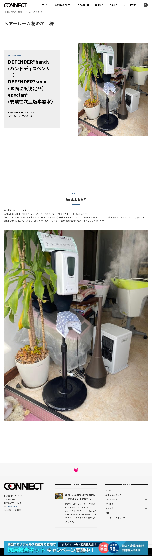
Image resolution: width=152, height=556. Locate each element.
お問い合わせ (111, 513)
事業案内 (109, 508)
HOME (108, 490)
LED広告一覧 (111, 499)
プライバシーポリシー (115, 517)
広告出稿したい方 (113, 494)
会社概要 (109, 504)
